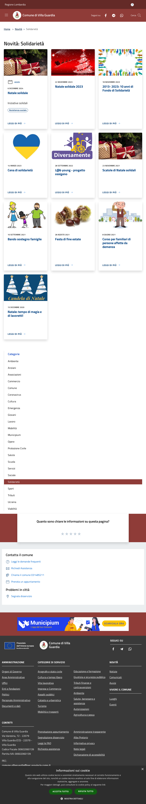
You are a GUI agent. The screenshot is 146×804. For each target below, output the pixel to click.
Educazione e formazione (87, 671)
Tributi (11, 495)
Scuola (11, 462)
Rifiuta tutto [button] (85, 791)
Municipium (14, 435)
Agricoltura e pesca (84, 715)
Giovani (12, 415)
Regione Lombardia (15, 4)
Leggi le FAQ (44, 743)
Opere (11, 442)
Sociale (12, 475)
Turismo (42, 706)
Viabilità (12, 509)
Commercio (14, 381)
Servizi (11, 468)
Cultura (12, 401)
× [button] (142, 769)
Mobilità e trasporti (48, 712)
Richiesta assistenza (49, 749)
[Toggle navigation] (6, 15)
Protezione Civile (17, 448)
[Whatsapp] (120, 15)
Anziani (12, 368)
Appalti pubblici (46, 694)
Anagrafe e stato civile (50, 671)
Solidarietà (14, 482)
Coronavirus (14, 395)
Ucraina (12, 502)
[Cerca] (139, 15)
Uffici (5, 683)
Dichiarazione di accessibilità (89, 755)
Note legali (79, 749)
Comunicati (116, 677)
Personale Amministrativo (16, 700)
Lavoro (11, 421)
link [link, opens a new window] (103, 784)
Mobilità (12, 428)
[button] (73, 798)
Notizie (113, 671)
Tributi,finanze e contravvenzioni (82, 685)
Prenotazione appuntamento (53, 732)
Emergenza (14, 408)
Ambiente (13, 361)
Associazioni (14, 374)
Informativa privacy (84, 743)
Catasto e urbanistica (49, 700)
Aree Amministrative (13, 677)
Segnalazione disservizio (51, 737)
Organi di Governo (12, 671)
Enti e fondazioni (11, 689)
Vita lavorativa (46, 683)
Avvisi (14, 82)
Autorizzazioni (81, 709)
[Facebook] (104, 15)
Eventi (113, 704)
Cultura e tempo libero (50, 677)
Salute (11, 455)
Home (7, 29)
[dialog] (73, 785)
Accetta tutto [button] (61, 791)
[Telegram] (112, 15)
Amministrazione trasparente (90, 732)
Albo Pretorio (81, 737)
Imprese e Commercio (49, 689)
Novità (18, 29)
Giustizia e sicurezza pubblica (89, 677)
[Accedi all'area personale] (132, 4)
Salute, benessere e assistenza (84, 701)
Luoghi (113, 699)
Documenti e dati (11, 706)
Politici (5, 694)
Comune (12, 388)
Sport (11, 488)
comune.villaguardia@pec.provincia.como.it (26, 765)
